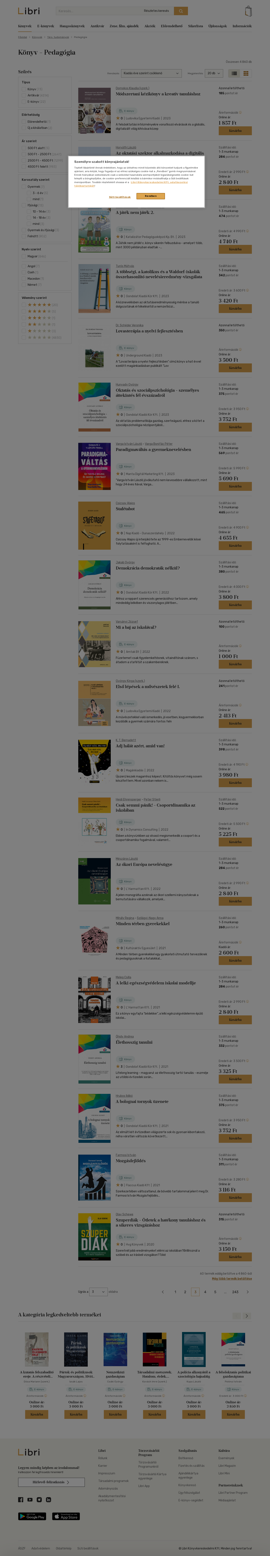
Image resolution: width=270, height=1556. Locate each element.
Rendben (151, 195)
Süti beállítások (120, 197)
